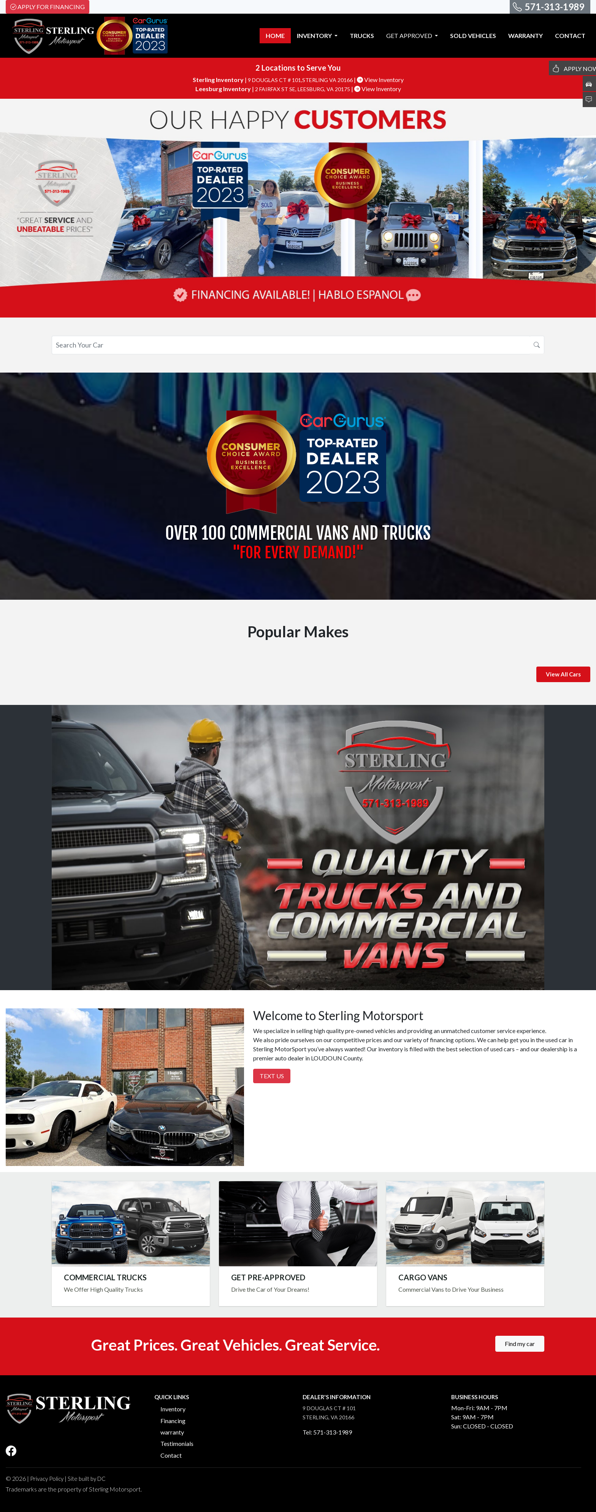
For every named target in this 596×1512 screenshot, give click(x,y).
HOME (275, 35)
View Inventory (380, 79)
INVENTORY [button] (315, 35)
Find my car (520, 1343)
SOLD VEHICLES (473, 35)
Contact (171, 1455)
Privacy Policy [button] (46, 1478)
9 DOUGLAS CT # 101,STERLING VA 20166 (301, 80)
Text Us (272, 1075)
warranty (172, 1432)
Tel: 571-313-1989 (327, 1432)
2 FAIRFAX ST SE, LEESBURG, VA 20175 (303, 89)
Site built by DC (87, 1478)
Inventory (172, 1408)
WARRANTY (525, 35)
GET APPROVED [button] (409, 35)
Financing (172, 1420)
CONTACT (570, 35)
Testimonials (176, 1443)
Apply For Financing (47, 6)
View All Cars (563, 674)
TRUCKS (362, 35)
